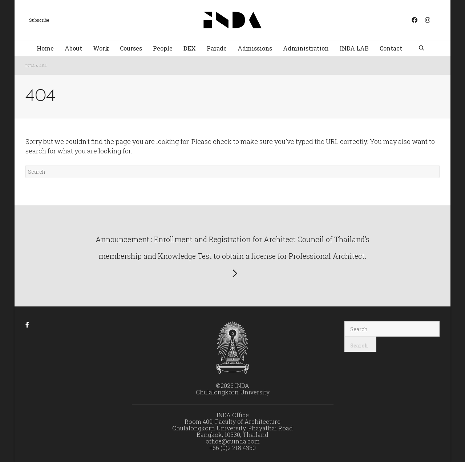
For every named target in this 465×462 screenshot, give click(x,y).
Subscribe (39, 20)
